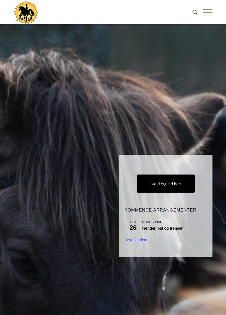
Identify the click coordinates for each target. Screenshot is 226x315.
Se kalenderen (136, 240)
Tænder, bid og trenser (162, 228)
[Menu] (205, 12)
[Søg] (192, 12)
